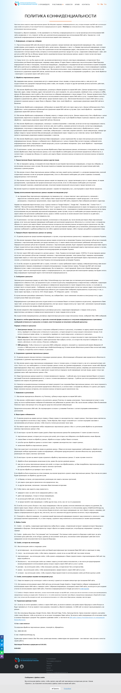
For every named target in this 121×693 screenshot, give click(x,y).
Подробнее (67, 688)
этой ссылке (84, 589)
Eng (105, 4)
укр (98, 4)
